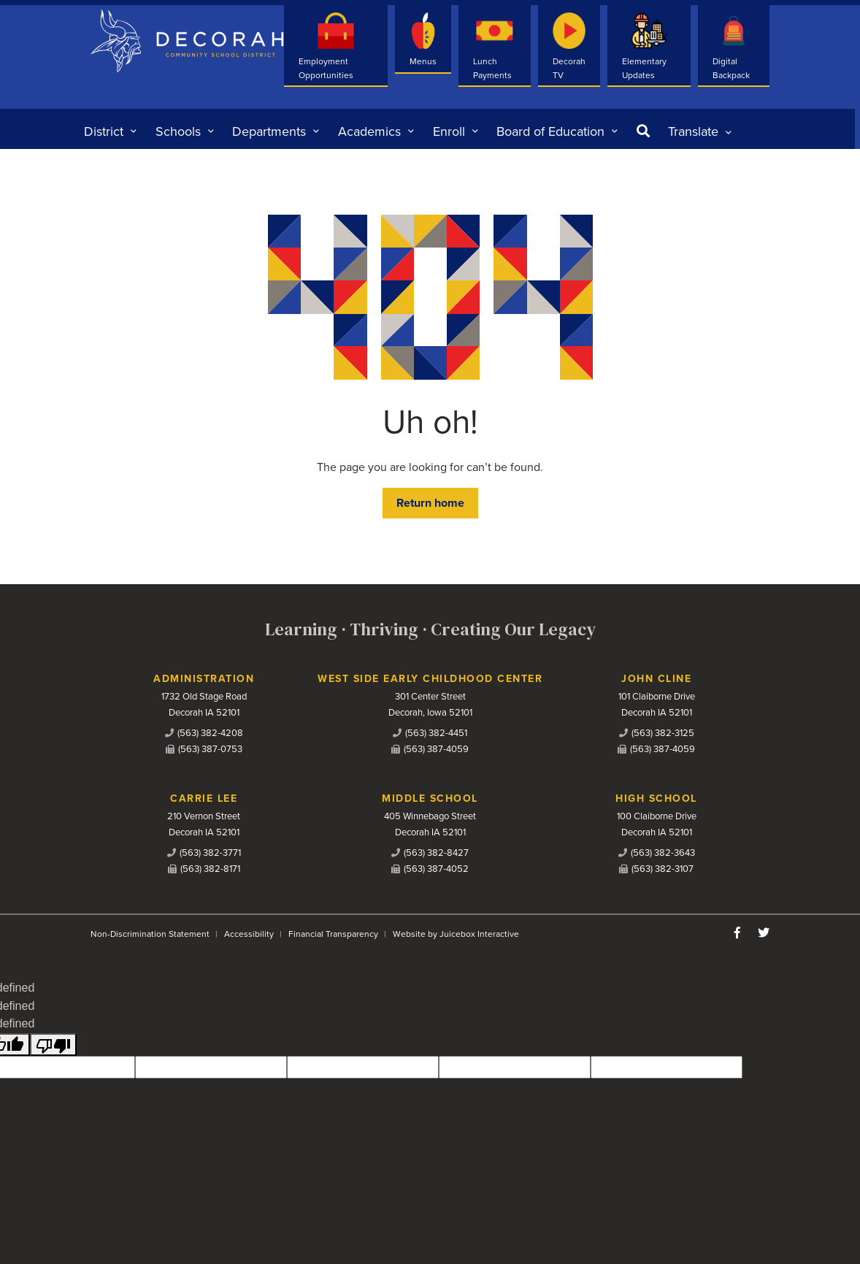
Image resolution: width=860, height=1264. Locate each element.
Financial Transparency (333, 934)
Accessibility (249, 934)
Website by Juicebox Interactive (456, 934)
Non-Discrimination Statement (150, 934)
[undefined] (53, 1044)
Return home (430, 503)
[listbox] (700, 131)
